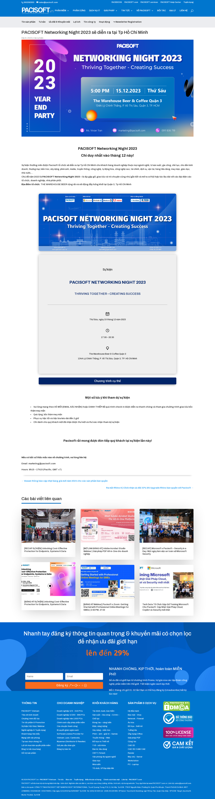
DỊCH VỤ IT (94, 11)
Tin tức (61, 779)
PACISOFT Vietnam (30, 711)
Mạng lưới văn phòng (31, 738)
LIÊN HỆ (184, 11)
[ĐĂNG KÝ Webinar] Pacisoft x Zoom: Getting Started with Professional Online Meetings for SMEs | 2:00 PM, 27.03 (106, 607)
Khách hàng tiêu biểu (31, 734)
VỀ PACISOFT (143, 11)
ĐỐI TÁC (161, 11)
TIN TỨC (125, 11)
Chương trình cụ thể (107, 381)
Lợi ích (76, 22)
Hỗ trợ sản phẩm (29, 753)
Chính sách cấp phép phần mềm (71, 722)
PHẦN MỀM (60, 11)
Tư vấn (42, 22)
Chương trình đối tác (31, 719)
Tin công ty (90, 22)
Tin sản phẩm (28, 22)
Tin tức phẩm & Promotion (33, 722)
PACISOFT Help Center (171, 2)
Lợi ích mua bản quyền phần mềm (36, 745)
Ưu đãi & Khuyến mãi (59, 22)
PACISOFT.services (149, 2)
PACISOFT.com (131, 2)
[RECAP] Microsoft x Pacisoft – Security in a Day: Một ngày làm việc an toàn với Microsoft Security (164, 551)
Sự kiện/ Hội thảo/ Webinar (33, 726)
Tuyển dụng (188, 2)
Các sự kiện (38, 38)
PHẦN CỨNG (79, 11)
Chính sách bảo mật (111, 779)
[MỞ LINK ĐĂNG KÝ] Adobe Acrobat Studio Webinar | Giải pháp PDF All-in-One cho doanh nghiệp (105, 551)
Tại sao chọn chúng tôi (32, 741)
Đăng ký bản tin (64, 749)
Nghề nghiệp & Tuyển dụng (34, 730)
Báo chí (69, 779)
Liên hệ (124, 779)
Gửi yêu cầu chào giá (66, 745)
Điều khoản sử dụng (93, 779)
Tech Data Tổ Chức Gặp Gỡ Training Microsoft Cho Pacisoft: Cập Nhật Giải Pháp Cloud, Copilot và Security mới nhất (165, 607)
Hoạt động (104, 22)
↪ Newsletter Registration (127, 22)
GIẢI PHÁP (109, 11)
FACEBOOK (117, 2)
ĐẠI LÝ (172, 11)
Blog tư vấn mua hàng (31, 749)
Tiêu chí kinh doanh (30, 715)
